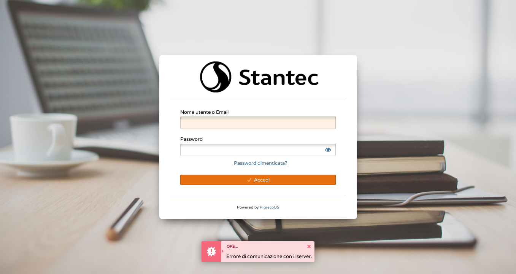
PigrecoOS (269, 207)
